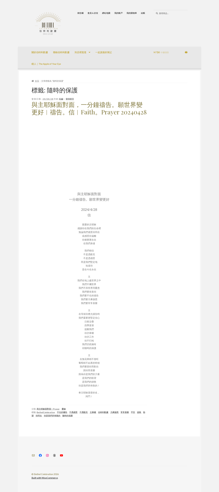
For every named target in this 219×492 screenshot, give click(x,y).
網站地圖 (106, 13)
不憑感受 (73, 412)
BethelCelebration (46, 412)
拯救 (139, 412)
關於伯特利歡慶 (40, 52)
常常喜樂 (125, 412)
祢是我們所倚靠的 (52, 415)
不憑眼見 (84, 412)
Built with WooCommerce (45, 477)
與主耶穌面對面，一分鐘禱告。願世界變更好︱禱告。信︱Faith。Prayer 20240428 (89, 108)
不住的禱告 (62, 412)
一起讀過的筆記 (103, 52)
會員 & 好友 (93, 13)
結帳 (143, 13)
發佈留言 (70, 99)
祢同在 (39, 415)
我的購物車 (132, 13)
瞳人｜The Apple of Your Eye (46, 63)
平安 (133, 412)
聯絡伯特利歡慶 (61, 52)
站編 (61, 99)
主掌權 (93, 412)
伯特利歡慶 (103, 412)
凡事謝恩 (114, 412)
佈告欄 (80, 13)
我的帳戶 (118, 13)
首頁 (37, 81)
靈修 (64, 409)
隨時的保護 (67, 415)
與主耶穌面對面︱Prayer (48, 409)
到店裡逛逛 (80, 52)
